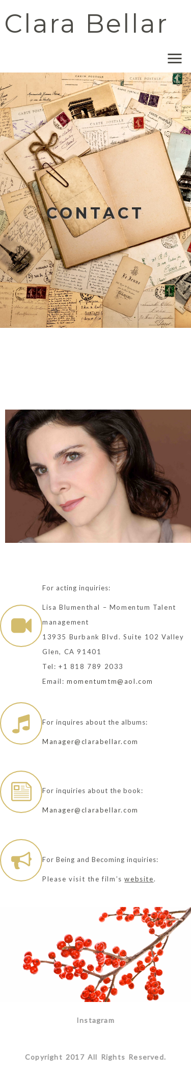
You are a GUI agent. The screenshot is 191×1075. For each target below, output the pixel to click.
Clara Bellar (86, 24)
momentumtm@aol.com (110, 681)
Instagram (95, 1020)
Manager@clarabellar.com (90, 741)
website (138, 879)
